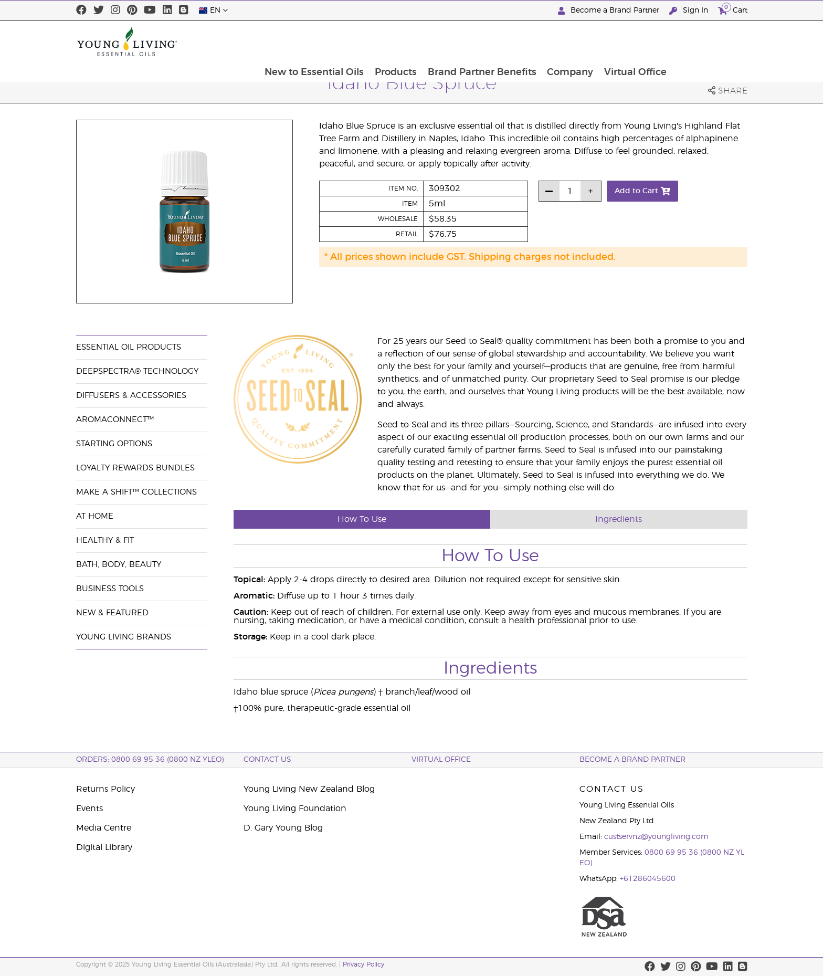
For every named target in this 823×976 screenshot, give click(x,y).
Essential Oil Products (128, 347)
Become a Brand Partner (609, 11)
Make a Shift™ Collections (136, 492)
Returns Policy (105, 789)
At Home (94, 516)
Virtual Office (710, 41)
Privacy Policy (363, 964)
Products (469, 41)
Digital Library (104, 847)
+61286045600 (648, 879)
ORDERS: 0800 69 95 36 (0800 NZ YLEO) (150, 759)
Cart (732, 9)
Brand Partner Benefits (555, 41)
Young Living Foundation (295, 808)
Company (644, 41)
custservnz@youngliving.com (656, 837)
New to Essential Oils (386, 41)
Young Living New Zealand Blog (309, 789)
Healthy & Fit (105, 540)
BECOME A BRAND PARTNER (632, 759)
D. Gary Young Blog (283, 828)
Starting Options (114, 444)
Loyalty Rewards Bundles (135, 468)
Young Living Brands (123, 637)
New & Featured (112, 613)
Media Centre (103, 828)
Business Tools (110, 589)
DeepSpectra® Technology (137, 371)
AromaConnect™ (115, 420)
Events (89, 808)
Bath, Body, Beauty (118, 565)
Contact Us (267, 759)
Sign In (689, 11)
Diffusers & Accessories (131, 396)
